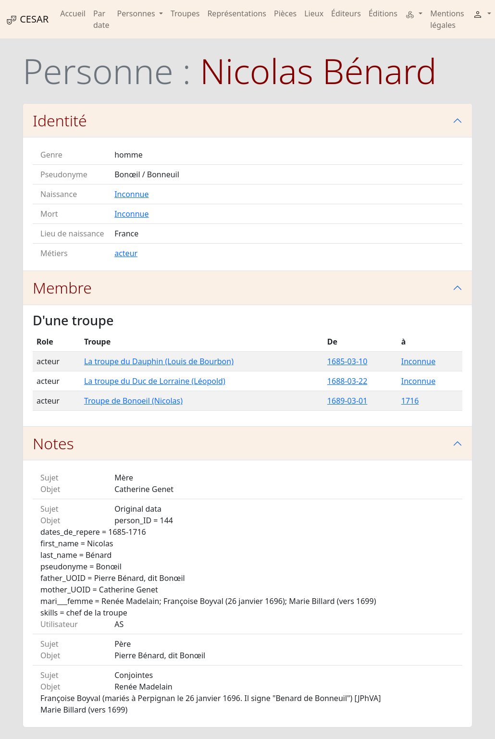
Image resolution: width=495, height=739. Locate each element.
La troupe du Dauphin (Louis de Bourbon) (159, 361)
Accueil (73, 13)
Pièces (285, 13)
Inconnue (131, 194)
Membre (62, 287)
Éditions (383, 13)
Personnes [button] (137, 13)
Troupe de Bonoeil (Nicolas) (133, 400)
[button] (413, 13)
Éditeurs (346, 13)
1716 (410, 400)
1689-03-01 (347, 400)
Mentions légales (447, 19)
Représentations (236, 13)
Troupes (185, 13)
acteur (125, 253)
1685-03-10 (347, 361)
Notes (53, 443)
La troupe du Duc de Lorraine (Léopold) (154, 381)
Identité (60, 120)
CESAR (27, 19)
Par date (101, 19)
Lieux (313, 13)
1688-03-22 (347, 381)
